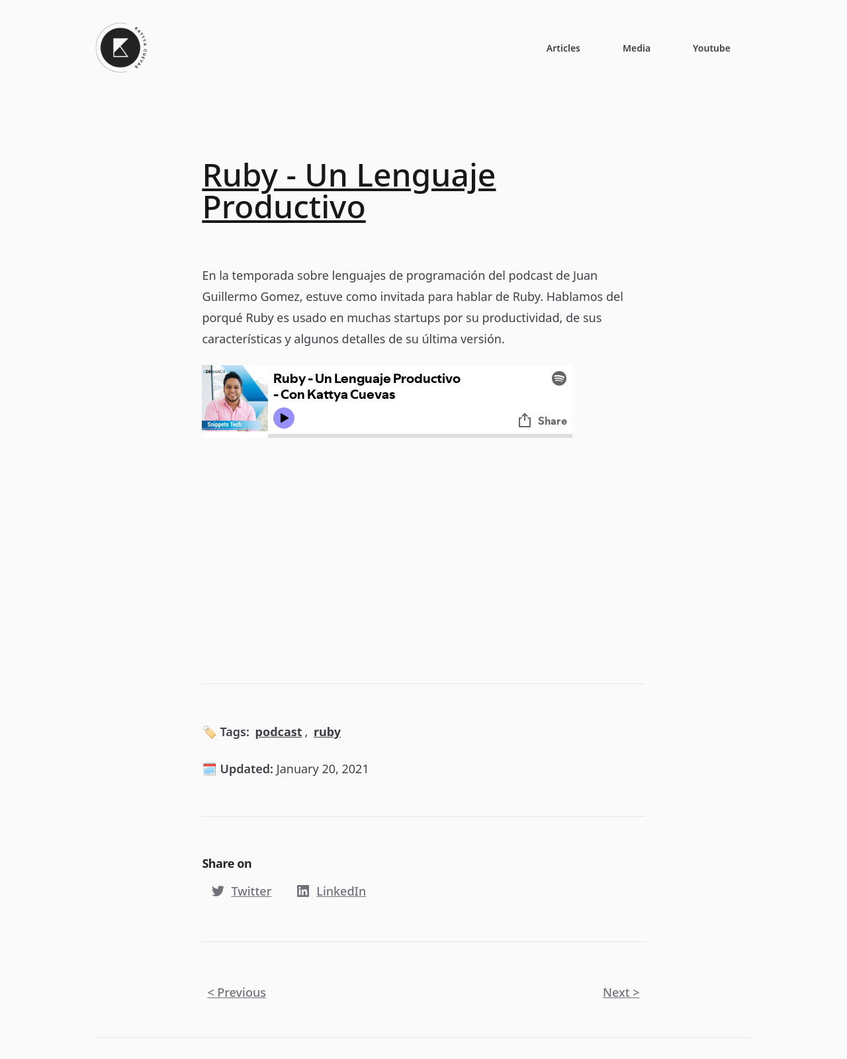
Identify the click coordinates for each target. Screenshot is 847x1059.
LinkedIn (329, 891)
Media (636, 48)
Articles (563, 48)
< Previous (236, 992)
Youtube (712, 48)
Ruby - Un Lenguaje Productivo (349, 190)
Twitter (239, 891)
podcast (278, 732)
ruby (327, 732)
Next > (621, 992)
